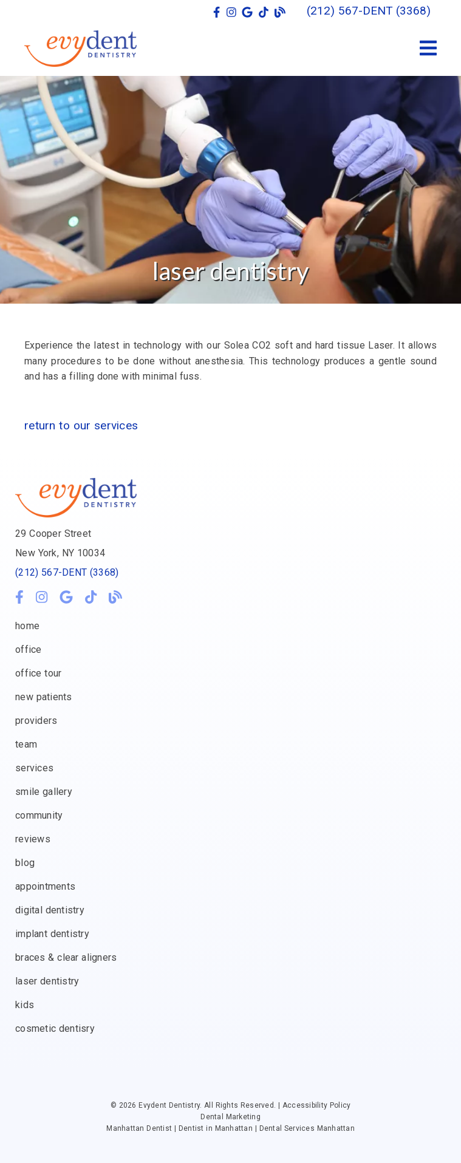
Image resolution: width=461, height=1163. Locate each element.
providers (36, 720)
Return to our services (81, 425)
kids (24, 1005)
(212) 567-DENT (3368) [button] (369, 11)
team (26, 744)
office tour (38, 673)
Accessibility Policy (316, 1105)
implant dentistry (52, 934)
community (39, 815)
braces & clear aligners (66, 957)
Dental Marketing (230, 1117)
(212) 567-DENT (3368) (66, 572)
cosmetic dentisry (55, 1028)
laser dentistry (47, 981)
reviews (32, 839)
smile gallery (43, 791)
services (34, 768)
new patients (43, 697)
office (28, 649)
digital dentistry (49, 910)
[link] (216, 12)
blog (25, 862)
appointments (45, 886)
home (27, 626)
